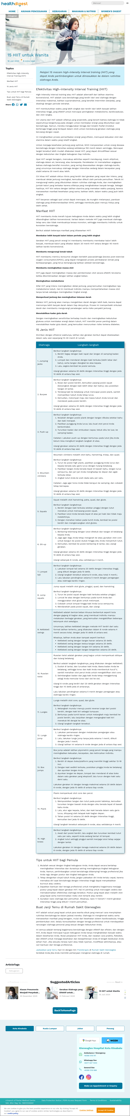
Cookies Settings (86, 1110)
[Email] (25, 104)
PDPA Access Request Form (75, 1100)
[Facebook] (13, 104)
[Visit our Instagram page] (88, 1077)
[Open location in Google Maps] (89, 1040)
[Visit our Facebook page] (81, 1077)
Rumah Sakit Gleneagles (104, 950)
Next (114, 982)
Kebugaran (59, 11)
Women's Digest (111, 11)
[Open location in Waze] (112, 1040)
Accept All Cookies (105, 1110)
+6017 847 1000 (90, 1063)
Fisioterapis (83, 950)
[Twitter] (21, 104)
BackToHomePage (65, 1010)
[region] (65, 1110)
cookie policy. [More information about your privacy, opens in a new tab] (13, 1113)
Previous (17, 982)
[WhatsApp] (17, 104)
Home (12, 11)
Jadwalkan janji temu (46, 950)
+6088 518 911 (90, 1056)
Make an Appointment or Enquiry (100, 1086)
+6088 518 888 (90, 1070)
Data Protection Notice (52, 1100)
